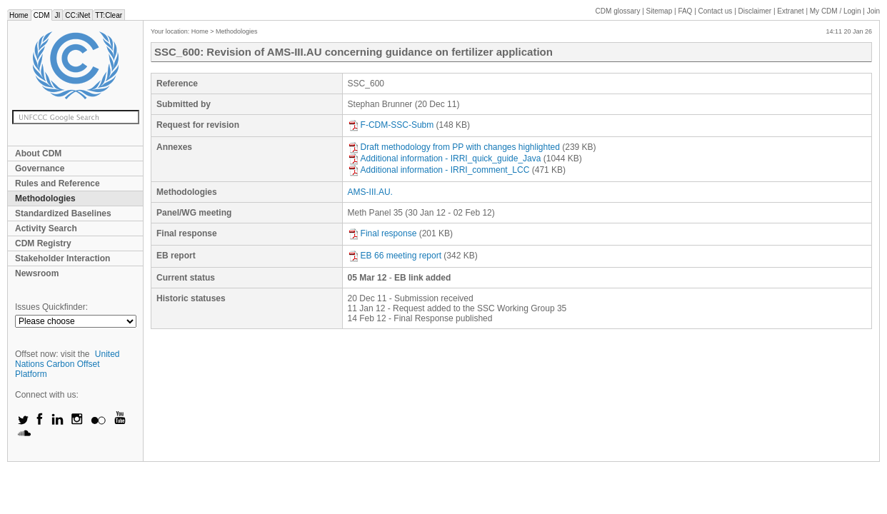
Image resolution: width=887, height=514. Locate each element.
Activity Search (46, 228)
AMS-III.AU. (370, 192)
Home (19, 15)
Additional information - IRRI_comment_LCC (439, 170)
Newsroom (37, 273)
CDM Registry (43, 243)
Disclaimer (755, 11)
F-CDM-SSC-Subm (391, 125)
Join (873, 11)
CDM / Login (836, 11)
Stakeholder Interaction (62, 258)
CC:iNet (77, 15)
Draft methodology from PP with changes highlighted (454, 147)
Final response (382, 233)
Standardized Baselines (63, 213)
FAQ (685, 11)
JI (57, 15)
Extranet (790, 11)
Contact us (715, 11)
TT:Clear (108, 15)
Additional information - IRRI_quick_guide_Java (444, 158)
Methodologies (45, 198)
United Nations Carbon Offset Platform (67, 364)
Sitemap (659, 11)
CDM (42, 15)
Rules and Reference (57, 183)
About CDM (38, 153)
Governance (39, 168)
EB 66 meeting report (394, 256)
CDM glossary (618, 11)
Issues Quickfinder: (51, 307)
